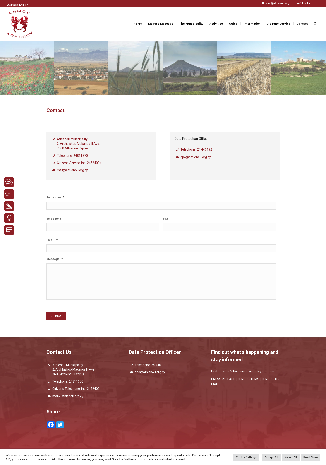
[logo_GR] (20, 24)
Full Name (55, 197)
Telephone (53, 218)
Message (54, 259)
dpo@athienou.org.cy (195, 157)
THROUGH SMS (248, 379)
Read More (310, 457)
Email (52, 240)
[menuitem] (13, 5)
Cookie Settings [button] (246, 457)
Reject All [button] (291, 457)
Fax (165, 218)
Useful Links (302, 3)
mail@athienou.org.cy (72, 170)
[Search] (315, 24)
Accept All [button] (271, 457)
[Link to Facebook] (316, 3)
